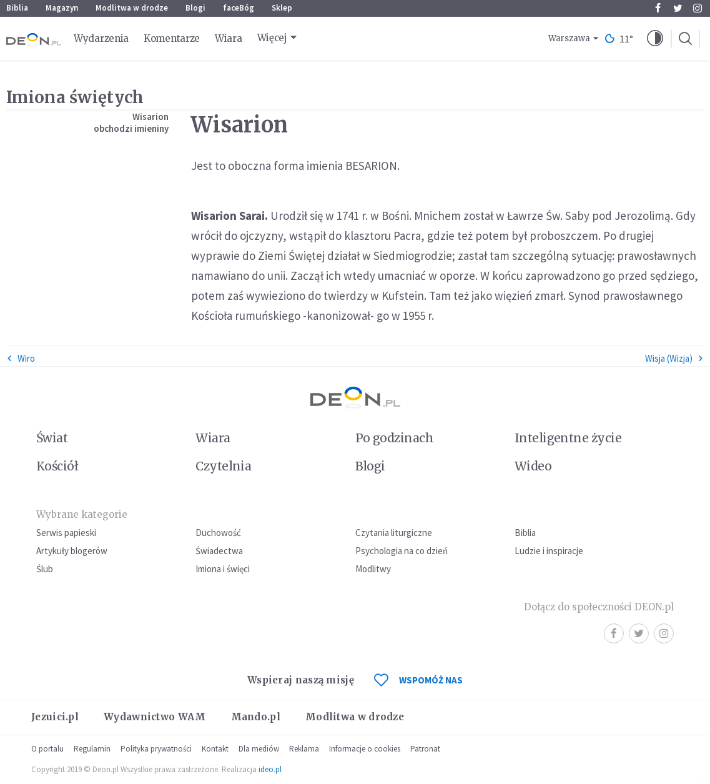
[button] (655, 39)
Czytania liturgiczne (393, 532)
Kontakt (215, 748)
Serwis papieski (66, 532)
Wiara (228, 38)
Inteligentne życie (568, 437)
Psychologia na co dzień (401, 551)
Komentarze (172, 38)
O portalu (47, 748)
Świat (51, 437)
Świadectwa (219, 551)
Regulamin (92, 748)
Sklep (282, 7)
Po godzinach (394, 437)
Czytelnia (223, 466)
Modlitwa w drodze (132, 7)
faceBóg (238, 7)
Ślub (44, 569)
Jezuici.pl (55, 717)
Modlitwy (373, 569)
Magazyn (62, 7)
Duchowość (218, 532)
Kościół (57, 466)
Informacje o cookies (364, 748)
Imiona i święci (222, 569)
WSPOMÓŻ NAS (418, 680)
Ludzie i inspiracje (549, 551)
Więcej (272, 38)
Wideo (533, 466)
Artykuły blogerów (71, 551)
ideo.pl (270, 769)
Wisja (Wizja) (674, 358)
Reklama (304, 748)
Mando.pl (255, 717)
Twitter (678, 8)
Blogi (195, 7)
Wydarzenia (101, 38)
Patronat (425, 748)
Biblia (17, 7)
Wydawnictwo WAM (155, 717)
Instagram (697, 8)
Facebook (658, 8)
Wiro (20, 358)
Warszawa (569, 38)
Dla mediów (259, 748)
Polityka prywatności (156, 748)
